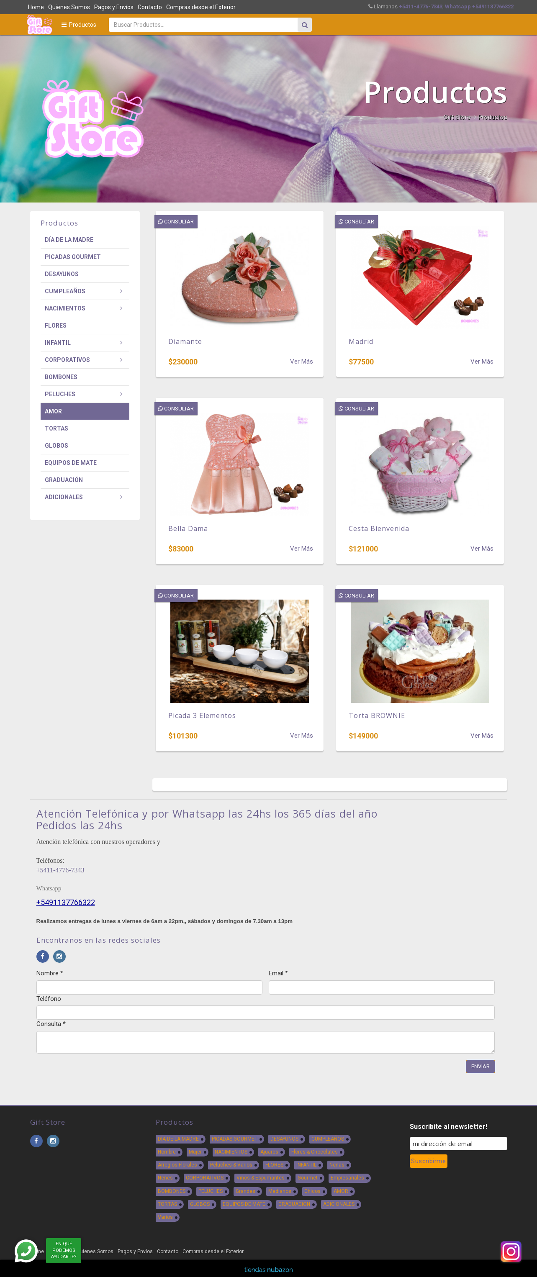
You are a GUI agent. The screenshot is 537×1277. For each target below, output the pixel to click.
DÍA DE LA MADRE (69, 239)
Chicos (312, 1191)
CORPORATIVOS (67, 359)
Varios (165, 1217)
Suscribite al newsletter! (448, 1127)
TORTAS (56, 428)
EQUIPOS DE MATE (71, 462)
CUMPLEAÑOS (65, 291)
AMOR (53, 411)
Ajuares (269, 1152)
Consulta (51, 1024)
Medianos (279, 1191)
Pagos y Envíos (114, 7)
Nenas (336, 1165)
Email (278, 973)
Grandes (245, 1191)
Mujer (195, 1152)
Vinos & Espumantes (260, 1178)
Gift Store (457, 117)
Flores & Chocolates (314, 1152)
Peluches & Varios (231, 1165)
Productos (79, 24)
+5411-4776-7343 (60, 870)
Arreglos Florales (177, 1165)
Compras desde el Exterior (201, 7)
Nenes (165, 1178)
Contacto (150, 7)
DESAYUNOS (62, 274)
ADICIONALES (64, 497)
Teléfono (48, 999)
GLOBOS (56, 445)
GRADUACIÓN (64, 480)
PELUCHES (60, 394)
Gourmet (308, 1178)
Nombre (49, 973)
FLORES (56, 325)
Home (36, 7)
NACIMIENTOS (65, 308)
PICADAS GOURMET (73, 257)
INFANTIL (58, 342)
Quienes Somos (69, 7)
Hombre (167, 1152)
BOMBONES (61, 377)
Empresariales (347, 1178)
